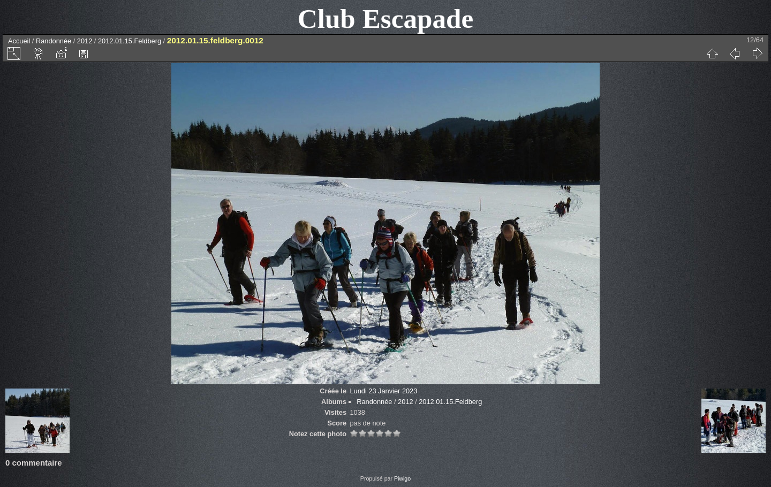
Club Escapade (386, 18)
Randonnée (53, 41)
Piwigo (402, 478)
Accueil (19, 41)
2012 (84, 41)
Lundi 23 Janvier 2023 (383, 391)
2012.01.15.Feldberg (129, 41)
